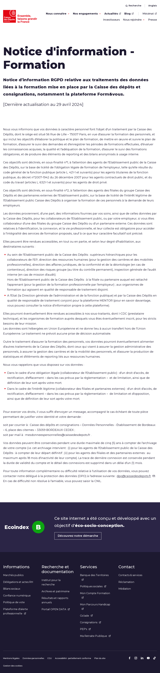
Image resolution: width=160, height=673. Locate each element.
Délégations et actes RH (18, 582)
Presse (152, 19)
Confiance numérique (17, 595)
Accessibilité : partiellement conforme (73, 658)
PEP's (85, 629)
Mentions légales (11, 658)
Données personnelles (33, 658)
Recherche (133, 5)
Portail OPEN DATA (56, 609)
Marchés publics (13, 575)
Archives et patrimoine (56, 591)
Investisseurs (111, 19)
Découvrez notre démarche (78, 536)
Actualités (112, 13)
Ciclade (86, 615)
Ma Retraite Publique (95, 635)
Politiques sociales (93, 586)
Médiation (124, 588)
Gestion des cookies (12, 666)
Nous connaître (56, 13)
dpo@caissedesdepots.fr (136, 476)
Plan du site (99, 658)
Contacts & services (130, 575)
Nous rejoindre (132, 19)
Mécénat (149, 13)
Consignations (90, 622)
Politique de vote (14, 602)
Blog (129, 13)
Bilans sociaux (11, 588)
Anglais (152, 5)
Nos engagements (85, 13)
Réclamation (126, 582)
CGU (49, 658)
